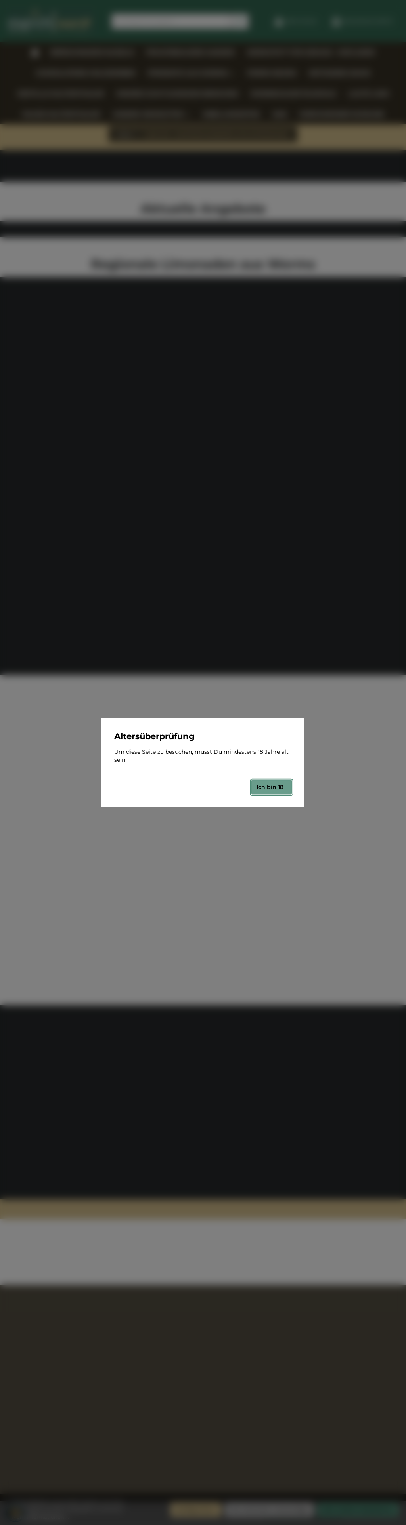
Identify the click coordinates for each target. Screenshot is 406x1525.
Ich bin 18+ (272, 787)
